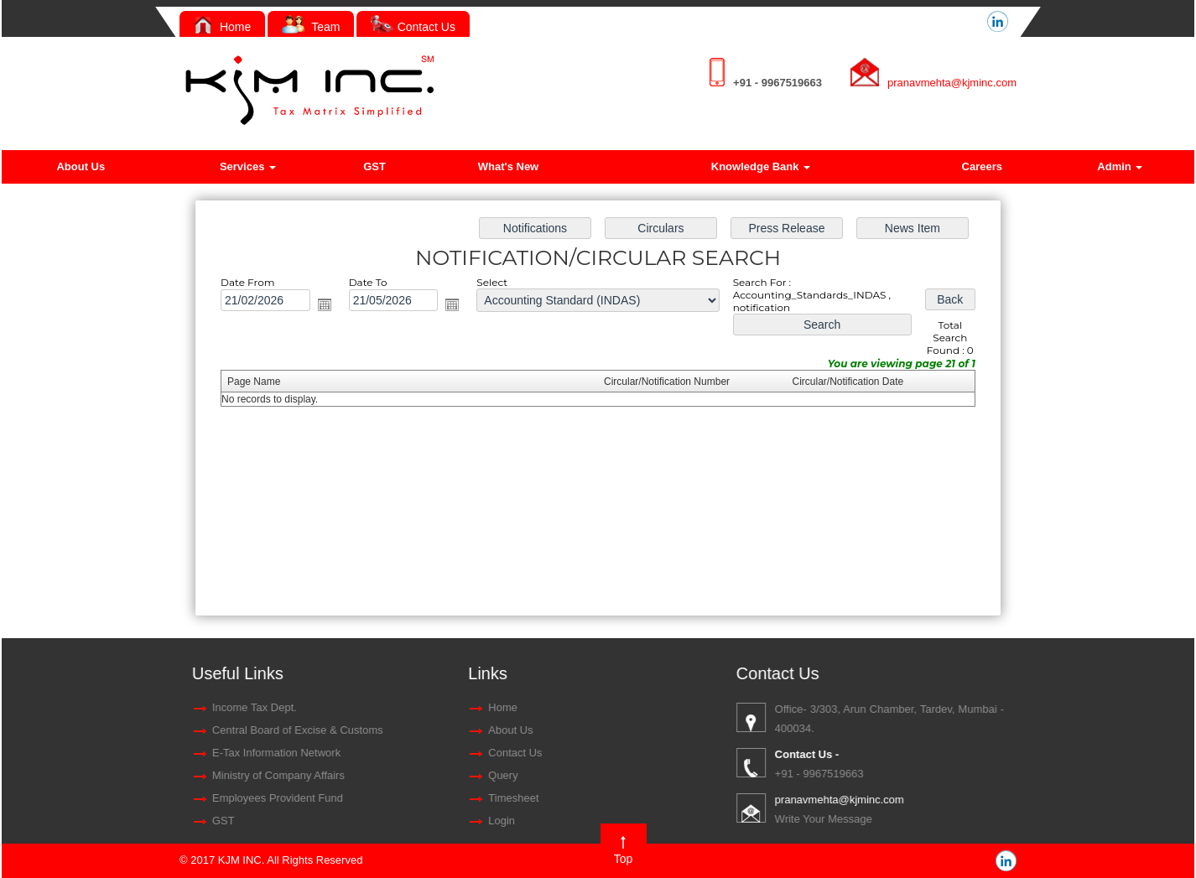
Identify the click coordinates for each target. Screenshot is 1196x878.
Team (311, 27)
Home (222, 27)
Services (248, 166)
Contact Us (413, 27)
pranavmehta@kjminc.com (952, 82)
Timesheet (95, 798)
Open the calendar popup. (332, 307)
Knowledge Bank (760, 166)
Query (85, 775)
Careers (982, 166)
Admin (1119, 166)
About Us (80, 166)
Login (83, 820)
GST (374, 166)
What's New (508, 166)
